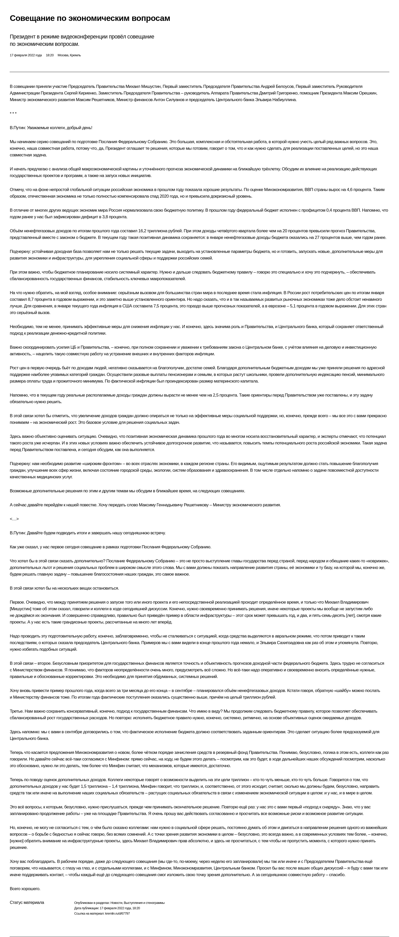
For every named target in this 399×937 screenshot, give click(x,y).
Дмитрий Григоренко (278, 93)
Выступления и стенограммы (144, 903)
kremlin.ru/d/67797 (117, 913)
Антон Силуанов (169, 99)
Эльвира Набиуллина (275, 99)
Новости (116, 903)
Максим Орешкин (359, 93)
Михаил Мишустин (143, 86)
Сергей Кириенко (80, 93)
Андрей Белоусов (277, 86)
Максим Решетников (95, 99)
